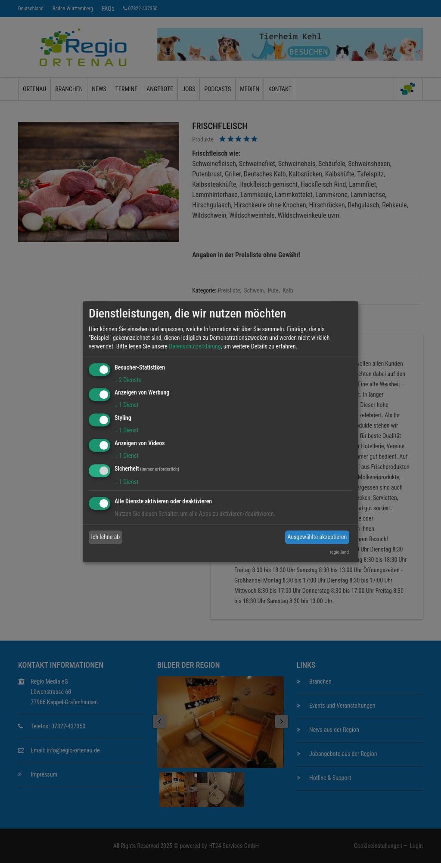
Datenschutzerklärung (195, 346)
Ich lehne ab (105, 536)
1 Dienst (126, 405)
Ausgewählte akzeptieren (317, 536)
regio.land (339, 552)
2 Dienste (128, 379)
